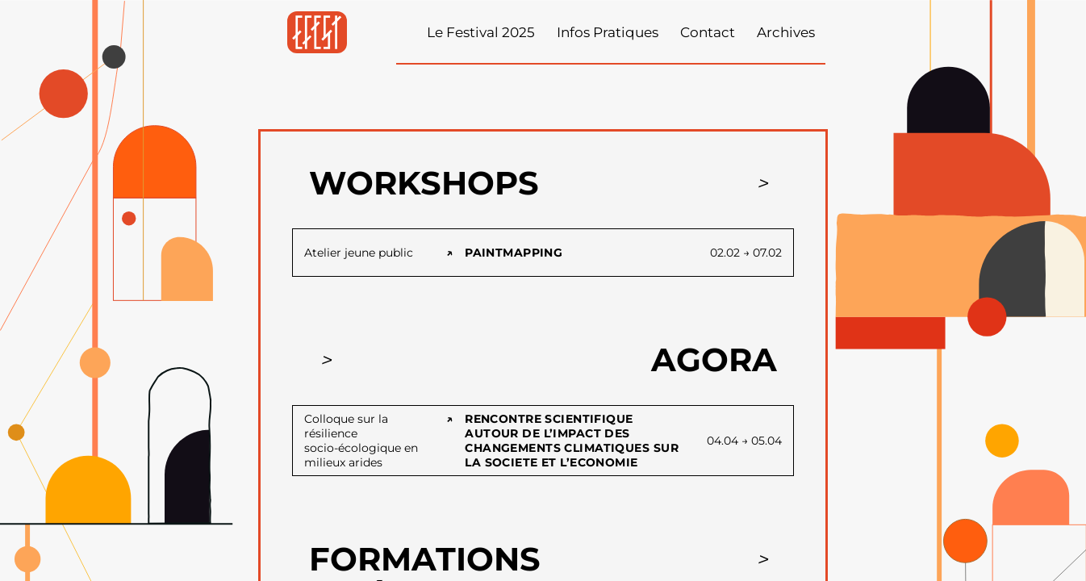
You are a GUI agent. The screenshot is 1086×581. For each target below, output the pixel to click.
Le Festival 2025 (481, 32)
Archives (786, 32)
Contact (707, 32)
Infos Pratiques (607, 32)
